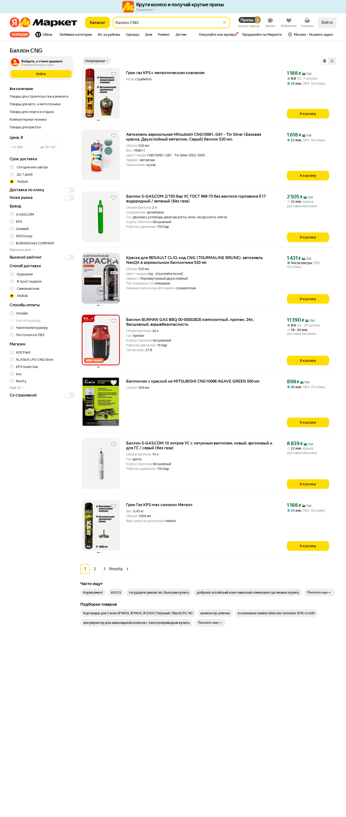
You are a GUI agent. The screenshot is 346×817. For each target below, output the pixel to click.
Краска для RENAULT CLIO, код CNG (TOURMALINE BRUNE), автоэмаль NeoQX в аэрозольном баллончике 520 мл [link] (194, 260)
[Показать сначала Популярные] (96, 61)
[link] (93, 592)
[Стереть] (224, 23)
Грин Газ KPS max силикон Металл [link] (159, 504)
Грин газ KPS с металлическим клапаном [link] (165, 72)
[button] (75, 35)
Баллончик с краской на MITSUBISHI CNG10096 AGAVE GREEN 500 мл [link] (193, 381)
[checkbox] (41, 214)
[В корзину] (308, 113)
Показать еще (319, 592)
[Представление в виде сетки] (332, 61)
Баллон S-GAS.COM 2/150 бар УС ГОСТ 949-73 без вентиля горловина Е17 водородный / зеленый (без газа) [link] (196, 198)
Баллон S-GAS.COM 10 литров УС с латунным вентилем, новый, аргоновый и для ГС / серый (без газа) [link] (199, 445)
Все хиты (19, 34)
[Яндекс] (14, 22)
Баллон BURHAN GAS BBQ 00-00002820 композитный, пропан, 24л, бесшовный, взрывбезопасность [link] (190, 322)
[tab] (21, 34)
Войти (327, 22)
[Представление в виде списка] (324, 61)
